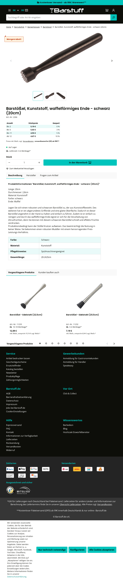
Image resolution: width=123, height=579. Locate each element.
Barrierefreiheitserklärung (18, 397)
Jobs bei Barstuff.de (15, 407)
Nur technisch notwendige (52, 549)
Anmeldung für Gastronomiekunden (80, 358)
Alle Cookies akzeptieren (101, 549)
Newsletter (11, 372)
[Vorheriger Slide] (11, 61)
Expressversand (14, 425)
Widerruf (10, 450)
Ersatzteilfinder (13, 365)
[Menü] (9, 10)
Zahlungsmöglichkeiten (17, 380)
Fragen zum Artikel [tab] (49, 175)
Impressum (11, 404)
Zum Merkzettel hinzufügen (20, 168)
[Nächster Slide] (112, 61)
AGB (8, 393)
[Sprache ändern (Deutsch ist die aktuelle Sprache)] (17, 10)
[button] (38, 96)
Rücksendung (12, 443)
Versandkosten (28, 141)
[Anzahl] (24, 162)
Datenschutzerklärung (16, 576)
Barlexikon (68, 425)
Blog (65, 428)
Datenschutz (12, 400)
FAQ (8, 428)
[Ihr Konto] (113, 10)
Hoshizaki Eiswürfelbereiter (76, 432)
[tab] (15, 175)
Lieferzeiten (11, 439)
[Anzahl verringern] (9, 162)
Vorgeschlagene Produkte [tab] (21, 272)
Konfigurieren (77, 549)
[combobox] (58, 17)
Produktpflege (13, 376)
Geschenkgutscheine (16, 362)
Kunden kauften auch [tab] (48, 272)
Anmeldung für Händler (74, 362)
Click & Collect (70, 393)
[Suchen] (113, 17)
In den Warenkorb (80, 162)
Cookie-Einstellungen (16, 411)
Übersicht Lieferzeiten (70, 504)
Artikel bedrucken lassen (18, 358)
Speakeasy (68, 365)
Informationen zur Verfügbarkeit (22, 435)
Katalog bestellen (14, 369)
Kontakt (10, 432)
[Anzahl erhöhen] (39, 162)
